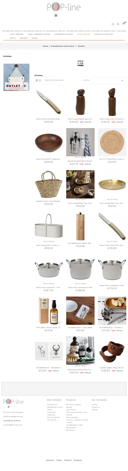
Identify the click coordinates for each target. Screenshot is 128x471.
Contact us (96, 407)
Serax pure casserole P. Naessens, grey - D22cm (89, 287)
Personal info (52, 404)
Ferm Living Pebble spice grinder (82, 119)
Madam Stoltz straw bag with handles (53, 201)
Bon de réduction (53, 417)
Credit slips (51, 412)
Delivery (69, 407)
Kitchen (7, 56)
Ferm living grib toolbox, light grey (52, 245)
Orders (49, 410)
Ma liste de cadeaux (73, 404)
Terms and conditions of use (76, 412)
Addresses (51, 415)
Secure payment (72, 417)
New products (71, 427)
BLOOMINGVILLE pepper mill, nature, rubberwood (89, 243)
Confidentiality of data (74, 425)
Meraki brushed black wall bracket (83, 161)
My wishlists (51, 420)
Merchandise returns (55, 407)
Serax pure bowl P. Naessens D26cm (51, 159)
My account (70, 430)
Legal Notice (71, 410)
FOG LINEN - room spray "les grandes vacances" (57, 327)
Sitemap (95, 410)
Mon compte (54, 399)
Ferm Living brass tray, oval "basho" (83, 203)
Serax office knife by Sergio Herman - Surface (56, 119)
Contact (95, 404)
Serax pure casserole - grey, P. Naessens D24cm (57, 287)
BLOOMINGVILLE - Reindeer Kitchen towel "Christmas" (59, 368)
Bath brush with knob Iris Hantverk (83, 370)
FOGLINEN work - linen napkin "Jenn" (84, 327)
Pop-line (69, 415)
